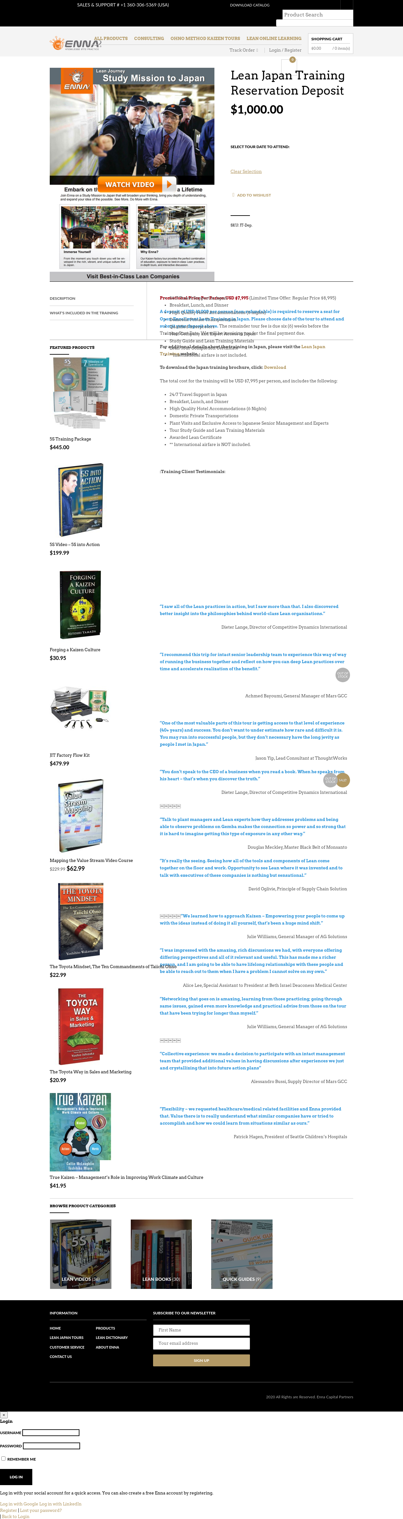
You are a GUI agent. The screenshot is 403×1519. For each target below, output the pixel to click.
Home (55, 1327)
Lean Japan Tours (67, 1337)
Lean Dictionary (112, 1337)
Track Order (242, 40)
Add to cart (105, 523)
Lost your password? (41, 1509)
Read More (105, 734)
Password (11, 1445)
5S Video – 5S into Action (75, 534)
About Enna (107, 1346)
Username (10, 1432)
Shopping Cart (326, 29)
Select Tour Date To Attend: (260, 137)
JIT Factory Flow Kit (70, 745)
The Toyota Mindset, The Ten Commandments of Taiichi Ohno (113, 957)
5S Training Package (70, 429)
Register (8, 1509)
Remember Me (18, 1458)
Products (105, 1327)
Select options (105, 417)
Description (62, 288)
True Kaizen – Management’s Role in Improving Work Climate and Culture (126, 1167)
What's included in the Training (84, 303)
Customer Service (67, 1346)
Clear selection (246, 161)
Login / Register (285, 40)
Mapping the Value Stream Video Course (91, 850)
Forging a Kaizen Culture (75, 640)
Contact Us (61, 1356)
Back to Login (16, 1516)
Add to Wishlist (253, 185)
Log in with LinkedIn (60, 1503)
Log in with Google (19, 1503)
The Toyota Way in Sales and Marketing (90, 1062)
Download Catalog (242, 5)
